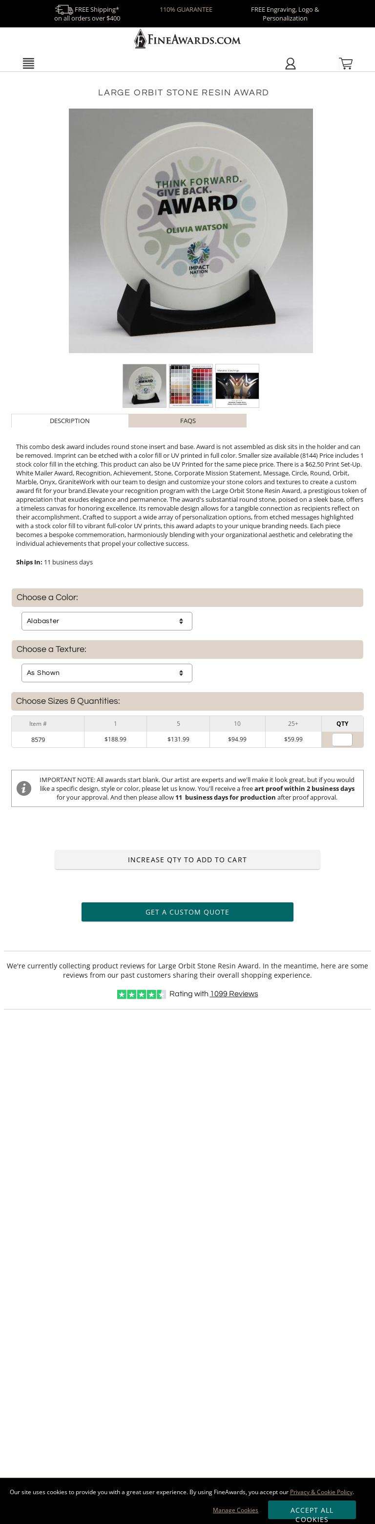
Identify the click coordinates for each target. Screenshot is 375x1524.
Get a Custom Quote (188, 912)
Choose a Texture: (51, 649)
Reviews (234, 994)
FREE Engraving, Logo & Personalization (285, 13)
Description (70, 420)
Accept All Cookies (312, 1512)
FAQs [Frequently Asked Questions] (188, 420)
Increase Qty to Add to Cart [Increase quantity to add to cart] (187, 859)
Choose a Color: (47, 597)
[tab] (70, 420)
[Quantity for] (342, 739)
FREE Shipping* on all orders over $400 (87, 13)
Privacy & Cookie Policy (321, 1492)
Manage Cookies (235, 1510)
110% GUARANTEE (186, 9)
